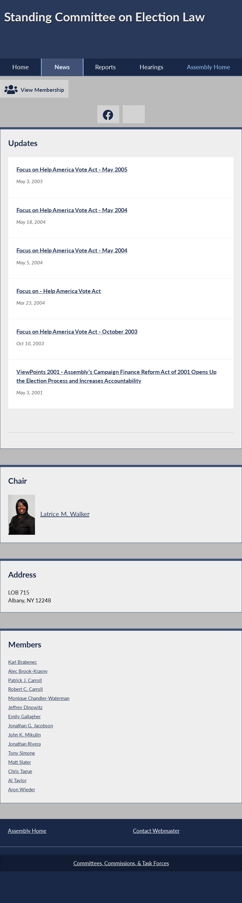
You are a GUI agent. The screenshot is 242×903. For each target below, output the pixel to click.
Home (20, 67)
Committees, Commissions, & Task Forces (121, 863)
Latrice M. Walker (64, 513)
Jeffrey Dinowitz (25, 707)
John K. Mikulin (24, 734)
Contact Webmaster (156, 830)
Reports (105, 67)
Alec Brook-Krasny (28, 671)
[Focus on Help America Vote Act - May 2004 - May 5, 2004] (120, 258)
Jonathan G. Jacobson (30, 725)
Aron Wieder (21, 789)
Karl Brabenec (22, 662)
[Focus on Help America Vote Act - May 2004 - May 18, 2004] (120, 218)
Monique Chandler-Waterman (38, 698)
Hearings (151, 67)
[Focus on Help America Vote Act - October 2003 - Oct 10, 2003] (120, 339)
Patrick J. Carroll (25, 680)
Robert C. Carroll (25, 689)
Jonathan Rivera (24, 744)
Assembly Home (27, 830)
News (62, 67)
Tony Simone (21, 753)
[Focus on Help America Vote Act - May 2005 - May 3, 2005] (120, 177)
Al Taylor (17, 780)
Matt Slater (19, 762)
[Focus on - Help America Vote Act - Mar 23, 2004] (120, 299)
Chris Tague (20, 771)
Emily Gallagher (24, 716)
